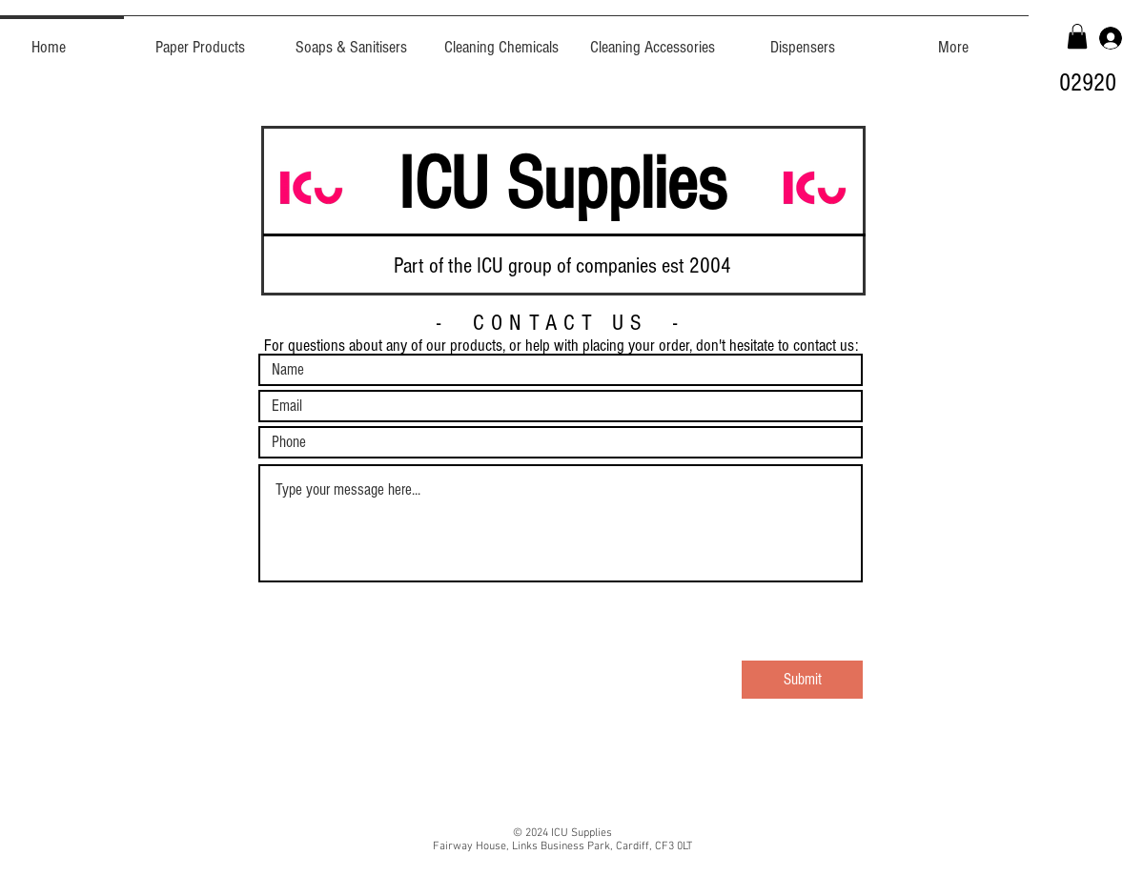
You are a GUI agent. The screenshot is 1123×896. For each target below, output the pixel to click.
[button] (1077, 36)
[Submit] (802, 680)
